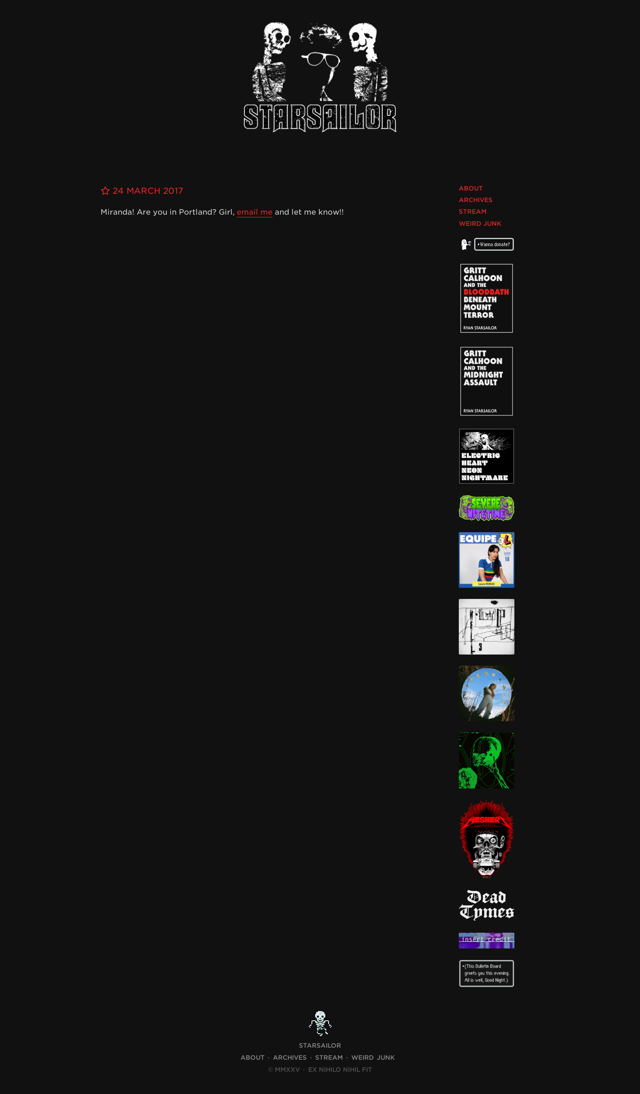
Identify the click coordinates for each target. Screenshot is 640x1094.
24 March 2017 (142, 191)
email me (254, 212)
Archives (476, 200)
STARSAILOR (320, 1045)
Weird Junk (480, 223)
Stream (473, 211)
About (471, 188)
